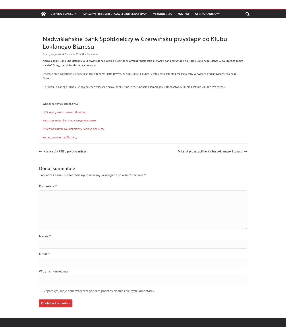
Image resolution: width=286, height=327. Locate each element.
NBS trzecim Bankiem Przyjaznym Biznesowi (69, 120)
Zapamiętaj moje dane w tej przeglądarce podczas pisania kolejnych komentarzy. (99, 291)
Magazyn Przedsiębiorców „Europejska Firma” (115, 14)
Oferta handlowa (207, 14)
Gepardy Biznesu (62, 14)
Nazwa (45, 236)
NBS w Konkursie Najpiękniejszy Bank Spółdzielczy (73, 129)
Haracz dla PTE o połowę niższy (63, 151)
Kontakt (183, 14)
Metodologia (162, 14)
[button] (76, 13)
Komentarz (48, 186)
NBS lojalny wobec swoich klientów (64, 112)
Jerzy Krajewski (53, 54)
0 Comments (90, 54)
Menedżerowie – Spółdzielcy (60, 137)
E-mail (44, 254)
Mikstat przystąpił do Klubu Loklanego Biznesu (212, 151)
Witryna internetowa (53, 271)
